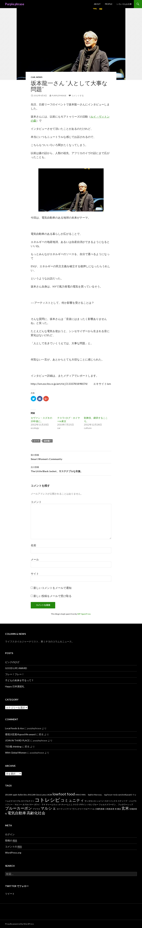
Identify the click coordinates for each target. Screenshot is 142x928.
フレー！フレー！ (14, 674)
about (97, 4)
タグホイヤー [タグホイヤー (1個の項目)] (28, 804)
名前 (33, 545)
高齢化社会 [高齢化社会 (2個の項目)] (36, 813)
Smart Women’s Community (71, 456)
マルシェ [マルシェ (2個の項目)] (48, 808)
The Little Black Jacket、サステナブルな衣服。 (71, 469)
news (39, 77)
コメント (36, 501)
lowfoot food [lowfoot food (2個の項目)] (63, 794)
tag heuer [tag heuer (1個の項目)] (108, 795)
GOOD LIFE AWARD (16, 668)
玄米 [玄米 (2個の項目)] (125, 808)
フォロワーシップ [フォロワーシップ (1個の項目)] (125, 804)
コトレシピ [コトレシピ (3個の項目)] (47, 800)
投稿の (11, 840)
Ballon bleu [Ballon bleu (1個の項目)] (23, 795)
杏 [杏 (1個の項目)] (116, 809)
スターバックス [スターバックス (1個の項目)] (110, 801)
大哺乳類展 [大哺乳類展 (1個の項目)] (99, 809)
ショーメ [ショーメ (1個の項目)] (100, 801)
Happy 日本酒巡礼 (14, 686)
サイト (35, 573)
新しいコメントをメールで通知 (52, 587)
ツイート (10, 893)
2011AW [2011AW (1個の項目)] (8, 795)
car (33, 77)
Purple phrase (14, 4)
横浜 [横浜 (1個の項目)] (119, 809)
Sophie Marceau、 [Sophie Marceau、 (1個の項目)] (96, 795)
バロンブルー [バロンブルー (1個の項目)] (92, 804)
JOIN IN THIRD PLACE (17, 740)
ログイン (10, 834)
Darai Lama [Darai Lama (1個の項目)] (41, 795)
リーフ (36, 441)
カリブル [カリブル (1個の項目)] (17, 801)
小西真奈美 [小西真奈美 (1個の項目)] (109, 809)
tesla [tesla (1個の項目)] (115, 795)
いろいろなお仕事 (124, 4)
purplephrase (59, 95)
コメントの (13, 846)
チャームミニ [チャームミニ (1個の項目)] (67, 804)
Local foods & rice (14, 728)
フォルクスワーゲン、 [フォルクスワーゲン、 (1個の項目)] (108, 804)
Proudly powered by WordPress (19, 924)
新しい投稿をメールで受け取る (52, 595)
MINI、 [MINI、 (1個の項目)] (84, 795)
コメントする (78, 95)
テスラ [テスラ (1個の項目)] (76, 804)
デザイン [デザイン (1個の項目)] (83, 804)
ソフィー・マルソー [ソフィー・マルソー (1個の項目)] (13, 804)
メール (35, 559)
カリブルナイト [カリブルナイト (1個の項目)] (27, 801)
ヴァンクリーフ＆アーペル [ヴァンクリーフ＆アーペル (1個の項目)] (83, 809)
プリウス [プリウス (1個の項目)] (36, 809)
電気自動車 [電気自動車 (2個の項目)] (16, 813)
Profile (108, 4)
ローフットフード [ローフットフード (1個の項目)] (64, 809)
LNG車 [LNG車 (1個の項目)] (49, 795)
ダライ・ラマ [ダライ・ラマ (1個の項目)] (39, 804)
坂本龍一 (47, 441)
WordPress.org (13, 852)
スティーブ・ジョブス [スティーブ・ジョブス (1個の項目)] (127, 801)
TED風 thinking (13, 746)
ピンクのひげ (12, 662)
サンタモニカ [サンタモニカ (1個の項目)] (90, 801)
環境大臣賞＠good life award (20, 734)
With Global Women (15, 752)
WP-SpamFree (84, 614)
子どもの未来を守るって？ (19, 680)
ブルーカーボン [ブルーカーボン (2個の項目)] (18, 808)
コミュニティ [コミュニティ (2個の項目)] (72, 800)
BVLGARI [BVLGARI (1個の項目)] (32, 795)
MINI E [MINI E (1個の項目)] (78, 795)
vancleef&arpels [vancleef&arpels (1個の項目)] (125, 795)
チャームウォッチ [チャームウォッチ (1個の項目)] (53, 804)
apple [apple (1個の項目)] (15, 795)
